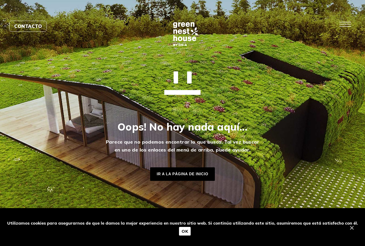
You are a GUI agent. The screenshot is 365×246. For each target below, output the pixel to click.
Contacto (28, 26)
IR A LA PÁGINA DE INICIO (182, 174)
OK (185, 231)
